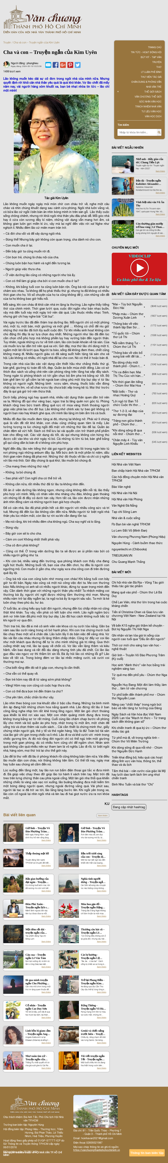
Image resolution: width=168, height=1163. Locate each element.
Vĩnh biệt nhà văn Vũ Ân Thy (150, 204)
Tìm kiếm (123, 124)
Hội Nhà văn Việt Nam (126, 464)
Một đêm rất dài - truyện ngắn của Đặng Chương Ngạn (37, 931)
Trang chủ (154, 47)
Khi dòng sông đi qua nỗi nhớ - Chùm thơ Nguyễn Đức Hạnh (137, 749)
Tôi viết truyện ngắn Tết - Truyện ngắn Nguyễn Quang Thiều (93, 1058)
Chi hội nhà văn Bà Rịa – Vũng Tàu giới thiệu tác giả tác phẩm (138, 584)
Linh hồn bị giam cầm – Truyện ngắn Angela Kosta (38, 1032)
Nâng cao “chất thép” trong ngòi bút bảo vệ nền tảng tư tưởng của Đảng (137, 706)
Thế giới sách (152, 91)
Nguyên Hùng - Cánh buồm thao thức (137, 543)
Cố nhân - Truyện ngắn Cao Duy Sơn (36, 1007)
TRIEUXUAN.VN (122, 555)
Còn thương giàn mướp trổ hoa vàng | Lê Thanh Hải (149, 225)
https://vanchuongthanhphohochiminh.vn (96, 1150)
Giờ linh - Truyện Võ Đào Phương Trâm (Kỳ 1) (93, 830)
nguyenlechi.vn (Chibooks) (129, 549)
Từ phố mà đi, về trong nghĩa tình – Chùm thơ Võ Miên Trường (135, 739)
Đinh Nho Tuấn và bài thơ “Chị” (133, 784)
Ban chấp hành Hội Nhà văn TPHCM (136, 470)
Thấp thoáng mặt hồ (37, 853)
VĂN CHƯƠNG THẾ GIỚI (148, 96)
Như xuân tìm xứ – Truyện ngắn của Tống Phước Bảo (36, 1058)
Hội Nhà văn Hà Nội (124, 493)
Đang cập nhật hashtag (129, 807)
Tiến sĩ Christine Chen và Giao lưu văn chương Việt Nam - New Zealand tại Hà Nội (138, 615)
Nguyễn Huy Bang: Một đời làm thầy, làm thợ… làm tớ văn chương (139, 686)
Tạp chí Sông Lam (124, 512)
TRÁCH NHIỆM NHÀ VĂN (148, 106)
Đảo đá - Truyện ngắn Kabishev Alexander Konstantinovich (148, 182)
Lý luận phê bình (151, 72)
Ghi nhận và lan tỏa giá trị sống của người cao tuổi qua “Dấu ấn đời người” (138, 637)
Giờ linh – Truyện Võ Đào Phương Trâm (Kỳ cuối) (37, 830)
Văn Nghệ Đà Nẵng (124, 505)
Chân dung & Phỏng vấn (146, 82)
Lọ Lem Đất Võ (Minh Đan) (129, 530)
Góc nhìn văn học (150, 101)
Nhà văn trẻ (153, 87)
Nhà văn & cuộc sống (126, 518)
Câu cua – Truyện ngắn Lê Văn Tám (35, 956)
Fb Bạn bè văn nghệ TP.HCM (131, 524)
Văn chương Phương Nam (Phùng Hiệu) (138, 537)
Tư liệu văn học (151, 111)
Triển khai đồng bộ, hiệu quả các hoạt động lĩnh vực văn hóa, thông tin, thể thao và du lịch (137, 761)
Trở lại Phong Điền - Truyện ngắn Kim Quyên (92, 982)
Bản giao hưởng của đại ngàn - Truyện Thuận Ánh (37, 880)
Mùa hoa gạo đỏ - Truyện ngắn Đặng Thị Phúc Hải (92, 906)
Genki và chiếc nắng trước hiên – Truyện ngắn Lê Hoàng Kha (92, 1032)
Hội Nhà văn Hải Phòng (127, 499)
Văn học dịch (153, 116)
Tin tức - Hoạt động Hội (146, 52)
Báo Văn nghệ (121, 487)
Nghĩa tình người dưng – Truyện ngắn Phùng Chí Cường (92, 880)
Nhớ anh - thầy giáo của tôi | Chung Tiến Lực (149, 161)
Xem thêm (102, 815)
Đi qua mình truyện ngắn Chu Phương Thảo (36, 982)
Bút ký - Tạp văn (151, 57)
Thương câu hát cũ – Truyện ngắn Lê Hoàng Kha (93, 931)
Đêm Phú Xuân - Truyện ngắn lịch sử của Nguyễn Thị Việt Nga (37, 906)
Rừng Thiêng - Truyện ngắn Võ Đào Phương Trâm (93, 1007)
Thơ (158, 67)
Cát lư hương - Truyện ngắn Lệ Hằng (90, 956)
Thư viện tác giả (151, 77)
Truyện (7, 42)
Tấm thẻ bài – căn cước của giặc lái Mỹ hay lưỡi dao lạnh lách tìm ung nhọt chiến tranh (139, 774)
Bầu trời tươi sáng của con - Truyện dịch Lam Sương (93, 855)
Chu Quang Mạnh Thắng (128, 561)
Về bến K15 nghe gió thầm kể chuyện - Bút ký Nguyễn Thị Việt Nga (138, 627)
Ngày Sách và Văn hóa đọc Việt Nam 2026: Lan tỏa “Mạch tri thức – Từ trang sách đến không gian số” (139, 718)
